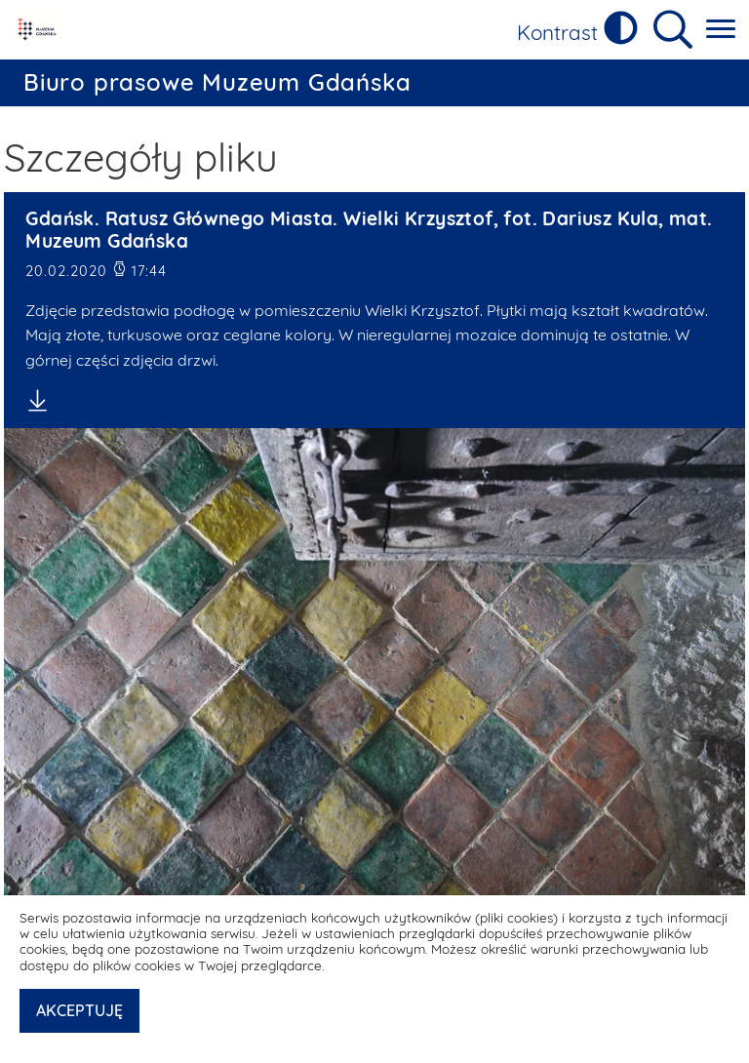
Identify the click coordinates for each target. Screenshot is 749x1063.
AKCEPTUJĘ (79, 1010)
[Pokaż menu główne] (720, 30)
